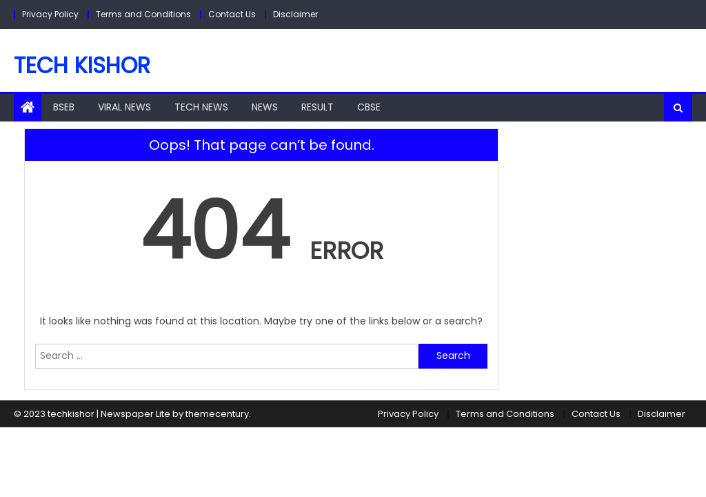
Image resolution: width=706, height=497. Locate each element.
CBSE (369, 107)
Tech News (201, 107)
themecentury (217, 413)
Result (317, 107)
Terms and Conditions (143, 14)
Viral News (124, 107)
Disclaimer (295, 14)
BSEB (63, 107)
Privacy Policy (50, 14)
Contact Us (232, 14)
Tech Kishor (82, 65)
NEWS (265, 107)
